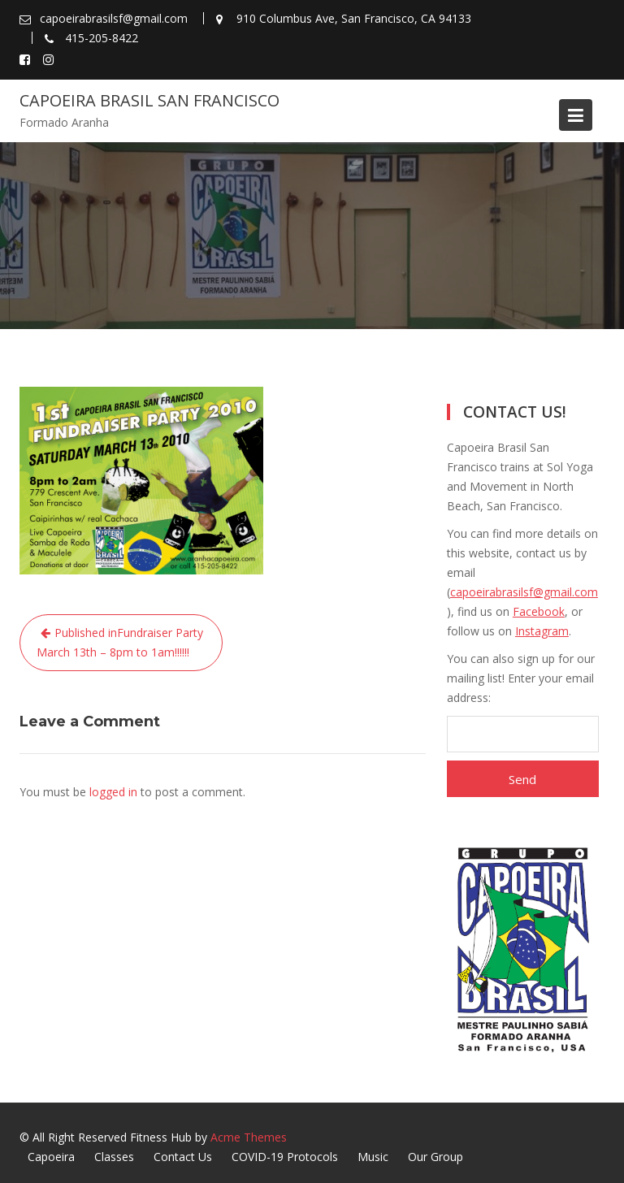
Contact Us (183, 1156)
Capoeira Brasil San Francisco (150, 100)
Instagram (542, 631)
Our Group (435, 1156)
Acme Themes (248, 1137)
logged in (113, 792)
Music (373, 1156)
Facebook (539, 611)
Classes (114, 1156)
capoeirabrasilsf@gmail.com (524, 592)
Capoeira (51, 1156)
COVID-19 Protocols (285, 1156)
